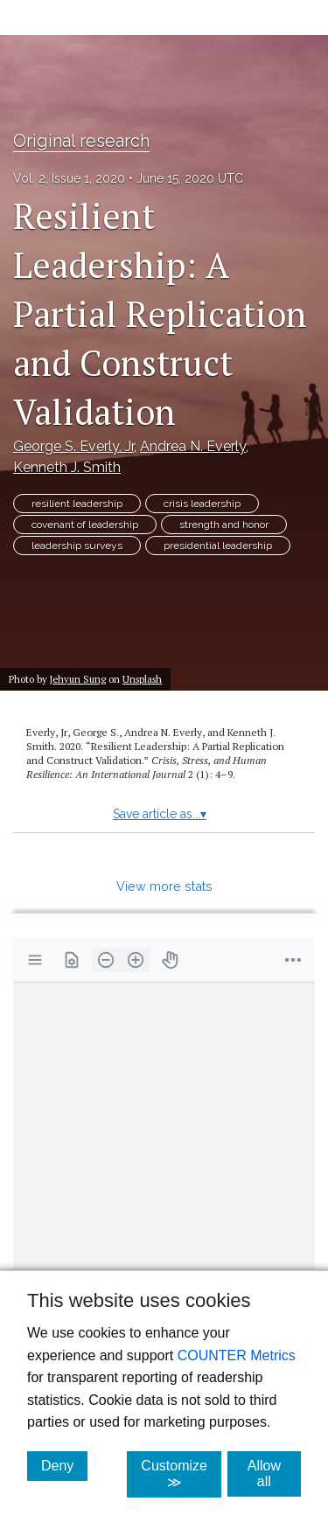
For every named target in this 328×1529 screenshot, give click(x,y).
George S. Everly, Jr (73, 446)
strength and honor (224, 524)
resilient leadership (76, 503)
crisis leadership (202, 503)
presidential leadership (218, 545)
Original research (81, 140)
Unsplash (142, 678)
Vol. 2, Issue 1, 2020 (69, 178)
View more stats (164, 886)
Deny (64, 1465)
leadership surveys (76, 545)
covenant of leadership (84, 524)
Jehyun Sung (78, 678)
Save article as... (159, 814)
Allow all (274, 1473)
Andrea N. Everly (193, 446)
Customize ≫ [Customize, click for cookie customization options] (181, 1474)
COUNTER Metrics (237, 1355)
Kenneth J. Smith (67, 467)
